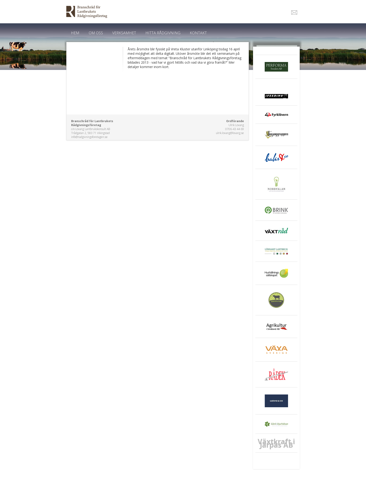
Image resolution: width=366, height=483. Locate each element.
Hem (75, 32)
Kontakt (198, 32)
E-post (294, 12)
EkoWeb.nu (149, 12)
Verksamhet (124, 32)
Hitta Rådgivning (162, 32)
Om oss (96, 32)
